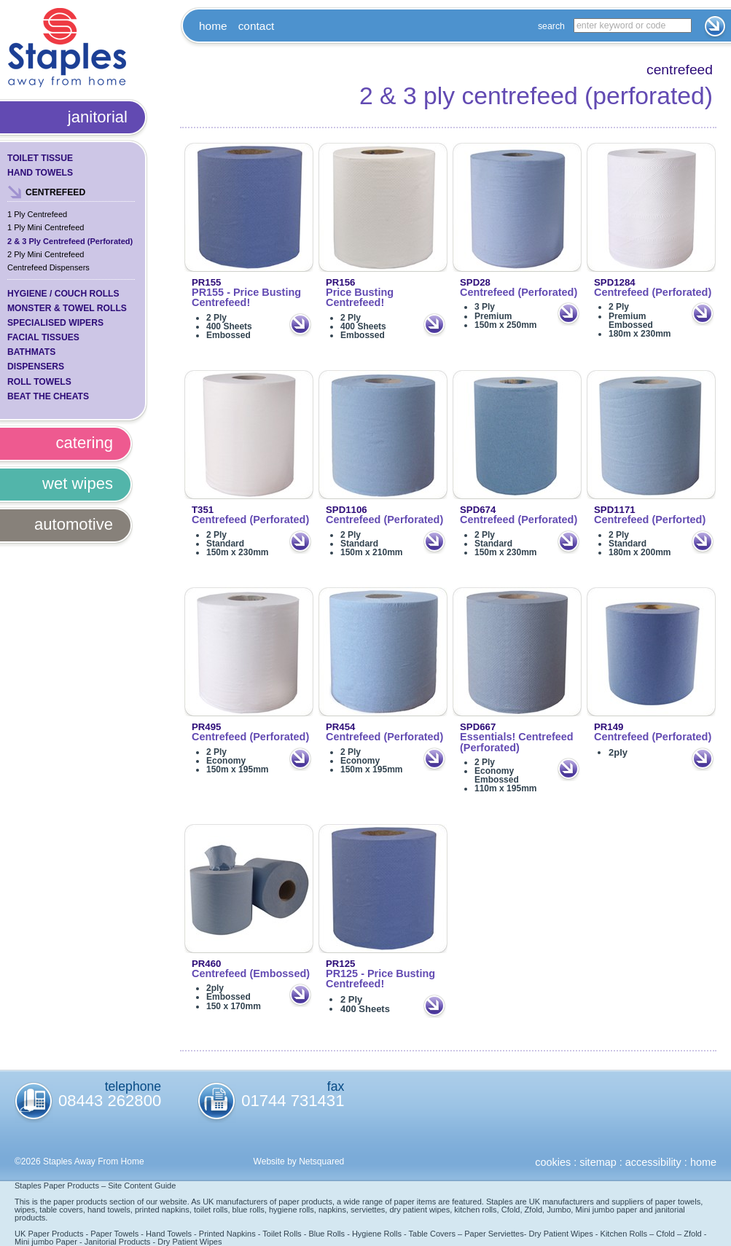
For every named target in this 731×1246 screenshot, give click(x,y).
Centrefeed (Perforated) (518, 292)
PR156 (340, 282)
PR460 (206, 963)
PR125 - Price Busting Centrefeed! (380, 979)
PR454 (340, 726)
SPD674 (478, 509)
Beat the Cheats (48, 396)
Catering (84, 443)
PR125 (340, 963)
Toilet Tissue (40, 158)
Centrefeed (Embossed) (251, 973)
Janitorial (98, 117)
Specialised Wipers (55, 323)
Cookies (553, 1162)
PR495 (206, 726)
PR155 (206, 282)
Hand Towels (40, 173)
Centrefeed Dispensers (48, 267)
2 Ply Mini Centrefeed (45, 254)
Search (551, 26)
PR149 (608, 726)
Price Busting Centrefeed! (360, 297)
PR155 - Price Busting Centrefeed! (246, 297)
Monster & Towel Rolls (67, 308)
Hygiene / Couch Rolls (63, 294)
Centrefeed (55, 192)
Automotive (73, 524)
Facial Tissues (43, 337)
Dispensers (35, 366)
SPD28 (475, 282)
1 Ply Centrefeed (37, 214)
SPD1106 (346, 509)
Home (213, 26)
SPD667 (478, 726)
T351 (203, 509)
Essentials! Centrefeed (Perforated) (517, 742)
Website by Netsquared (299, 1161)
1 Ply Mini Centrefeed (45, 227)
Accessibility (653, 1162)
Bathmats (31, 352)
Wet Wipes (77, 483)
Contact (256, 26)
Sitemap (598, 1162)
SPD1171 (615, 509)
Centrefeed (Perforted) (649, 519)
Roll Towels (39, 382)
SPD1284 (615, 282)
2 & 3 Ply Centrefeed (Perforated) (70, 241)
